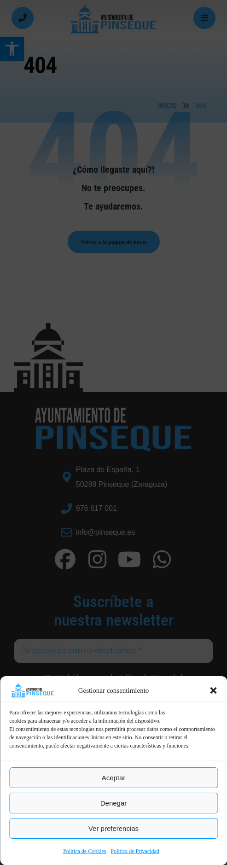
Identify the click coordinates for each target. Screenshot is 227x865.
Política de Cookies (84, 851)
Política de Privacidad (135, 851)
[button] (213, 690)
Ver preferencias (113, 828)
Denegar (113, 803)
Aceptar (114, 778)
